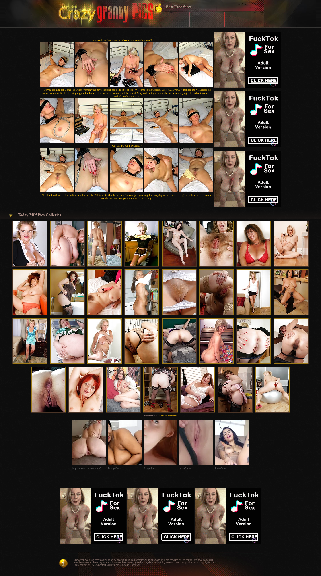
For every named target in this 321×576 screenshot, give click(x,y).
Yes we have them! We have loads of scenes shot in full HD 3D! (127, 40)
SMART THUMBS (168, 415)
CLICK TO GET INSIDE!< (127, 145)
